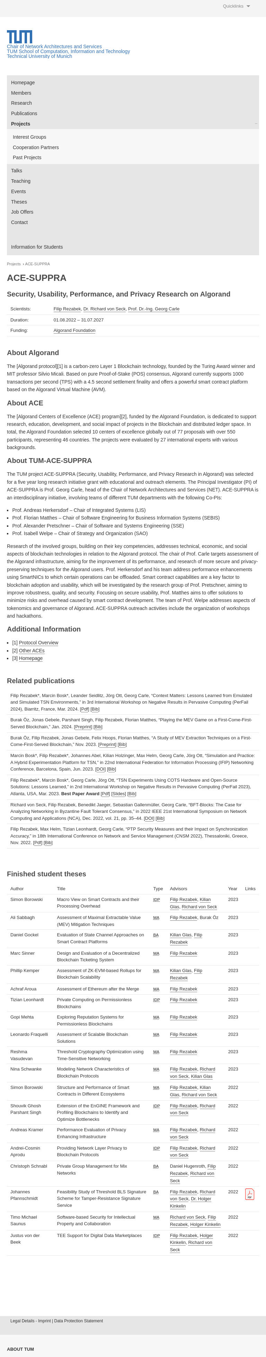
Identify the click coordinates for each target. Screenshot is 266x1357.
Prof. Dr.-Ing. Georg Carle (153, 308)
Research (21, 103)
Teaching (20, 181)
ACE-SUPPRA (37, 264)
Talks (16, 170)
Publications (24, 113)
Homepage (23, 82)
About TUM (20, 1349)
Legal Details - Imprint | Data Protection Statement (56, 1321)
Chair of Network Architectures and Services (54, 46)
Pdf (84, 709)
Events (18, 191)
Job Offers (22, 212)
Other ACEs (32, 650)
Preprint (83, 726)
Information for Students (37, 247)
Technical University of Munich (39, 56)
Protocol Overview (39, 642)
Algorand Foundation (75, 330)
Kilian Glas (181, 934)
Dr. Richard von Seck (104, 308)
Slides (119, 793)
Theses (19, 202)
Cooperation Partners (36, 147)
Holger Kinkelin (205, 1224)
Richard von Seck (199, 906)
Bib (95, 709)
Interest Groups (29, 137)
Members (21, 93)
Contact (19, 222)
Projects (20, 124)
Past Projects (27, 157)
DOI (101, 769)
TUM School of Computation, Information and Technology (68, 51)
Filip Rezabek (67, 308)
